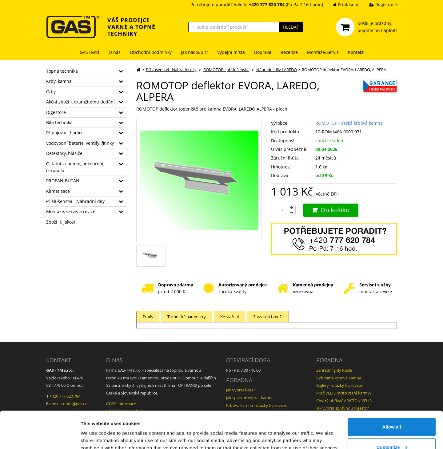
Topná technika (62, 71)
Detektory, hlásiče (64, 153)
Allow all (391, 392)
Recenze (289, 52)
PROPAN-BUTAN (62, 181)
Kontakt (356, 52)
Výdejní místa (231, 52)
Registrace (378, 4)
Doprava (262, 52)
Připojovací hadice (65, 133)
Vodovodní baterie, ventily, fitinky (80, 143)
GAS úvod (89, 52)
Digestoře (56, 112)
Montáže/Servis (323, 52)
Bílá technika (59, 122)
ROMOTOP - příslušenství (226, 69)
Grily (51, 92)
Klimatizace (58, 191)
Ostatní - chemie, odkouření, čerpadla (75, 167)
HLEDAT (291, 27)
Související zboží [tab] (267, 316)
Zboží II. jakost (60, 222)
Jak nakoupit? (194, 52)
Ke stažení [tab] (229, 316)
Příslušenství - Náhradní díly (75, 201)
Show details (95, 430)
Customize (392, 412)
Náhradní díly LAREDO (276, 69)
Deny (391, 432)
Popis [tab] (148, 316)
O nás (115, 52)
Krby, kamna (59, 81)
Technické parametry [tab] (186, 316)
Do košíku (330, 210)
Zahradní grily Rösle (334, 370)
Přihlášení (341, 4)
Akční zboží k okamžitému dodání (80, 102)
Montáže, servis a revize (70, 211)
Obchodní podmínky (151, 52)
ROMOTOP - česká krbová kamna (349, 123)
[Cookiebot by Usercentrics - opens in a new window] (40, 437)
